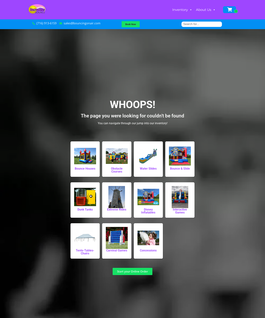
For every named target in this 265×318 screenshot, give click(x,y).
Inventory (182, 9)
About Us (206, 9)
